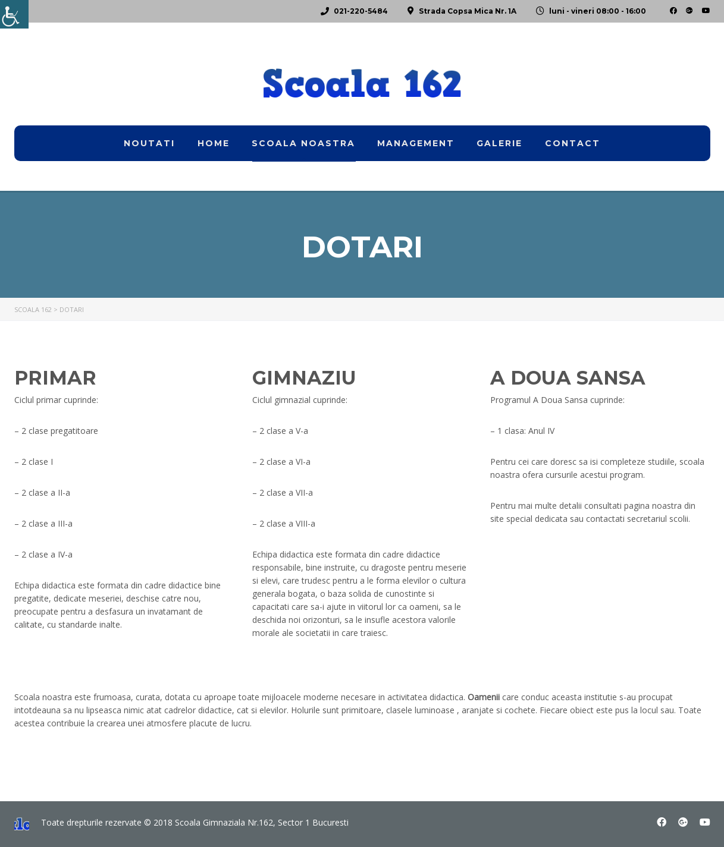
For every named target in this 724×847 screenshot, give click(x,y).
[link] (14, 14)
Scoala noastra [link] (303, 143)
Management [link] (416, 143)
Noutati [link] (149, 143)
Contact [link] (572, 143)
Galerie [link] (499, 143)
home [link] (214, 143)
